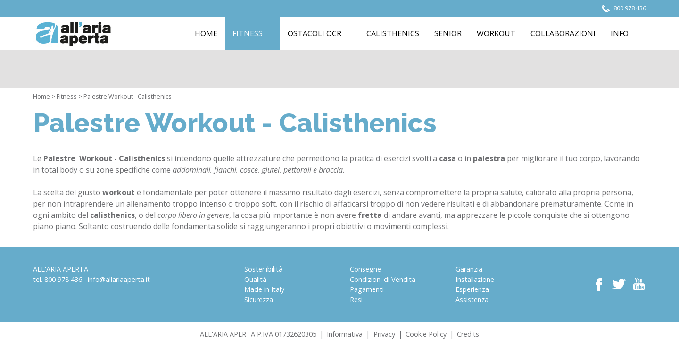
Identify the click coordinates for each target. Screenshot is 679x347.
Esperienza (472, 289)
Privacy (384, 334)
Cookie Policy (426, 334)
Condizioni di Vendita (382, 279)
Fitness (67, 96)
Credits (468, 334)
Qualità (255, 279)
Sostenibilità (263, 268)
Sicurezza (258, 299)
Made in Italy (264, 289)
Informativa (345, 334)
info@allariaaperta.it (119, 279)
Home (41, 96)
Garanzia (468, 268)
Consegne (365, 268)
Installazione (474, 279)
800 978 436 (63, 279)
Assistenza (472, 299)
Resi (356, 299)
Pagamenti (367, 289)
